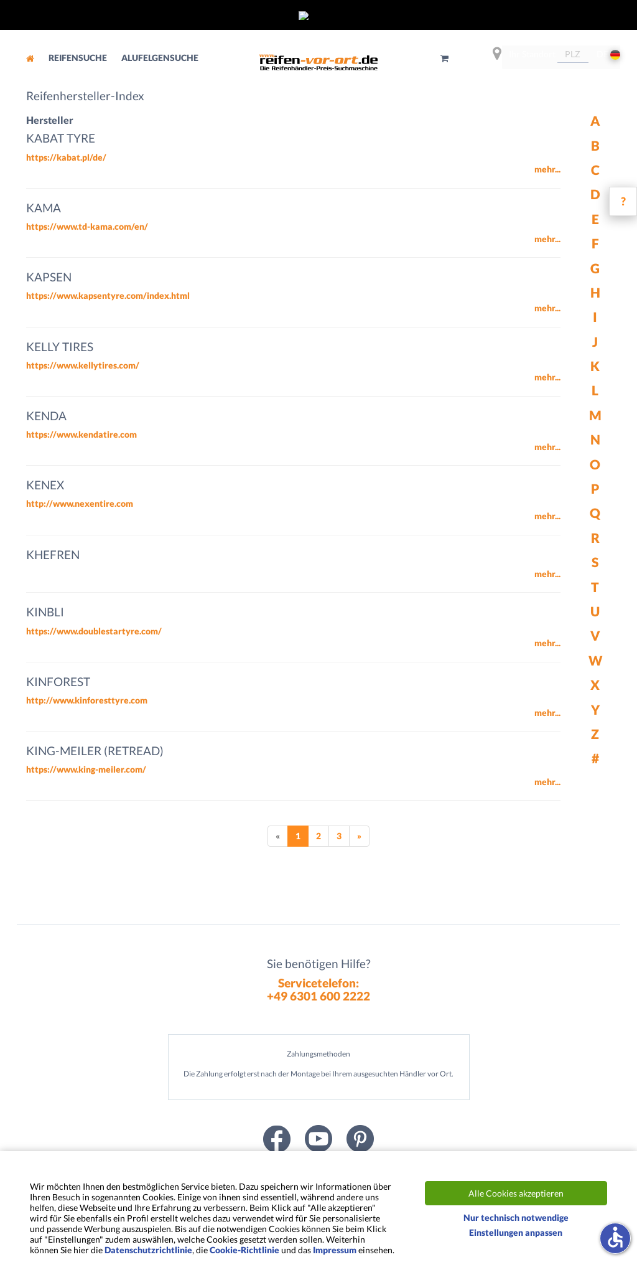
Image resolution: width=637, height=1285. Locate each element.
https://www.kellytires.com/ (82, 365)
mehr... (547, 169)
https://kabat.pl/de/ (66, 157)
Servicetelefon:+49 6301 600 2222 (318, 989)
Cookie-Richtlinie (244, 1250)
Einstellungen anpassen (515, 1232)
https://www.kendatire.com (81, 434)
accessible (615, 1237)
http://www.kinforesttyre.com (86, 700)
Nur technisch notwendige (516, 1217)
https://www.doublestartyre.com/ (94, 631)
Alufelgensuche (159, 57)
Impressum (334, 1250)
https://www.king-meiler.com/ (86, 769)
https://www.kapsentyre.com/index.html (108, 295)
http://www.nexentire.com (79, 503)
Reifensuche (79, 57)
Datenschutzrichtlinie (148, 1250)
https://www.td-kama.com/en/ (87, 226)
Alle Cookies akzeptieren (516, 1193)
